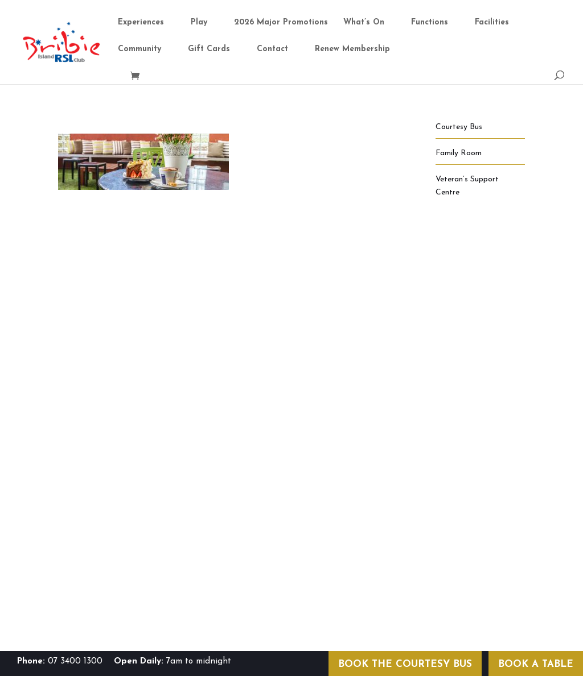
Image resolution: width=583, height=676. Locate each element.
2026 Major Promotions (281, 23)
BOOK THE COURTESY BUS (405, 664)
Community (139, 49)
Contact (272, 49)
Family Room (459, 153)
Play (199, 23)
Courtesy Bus (459, 127)
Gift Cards (209, 49)
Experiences (141, 23)
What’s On (363, 23)
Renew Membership (352, 49)
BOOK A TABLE (535, 664)
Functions (429, 23)
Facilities (492, 23)
